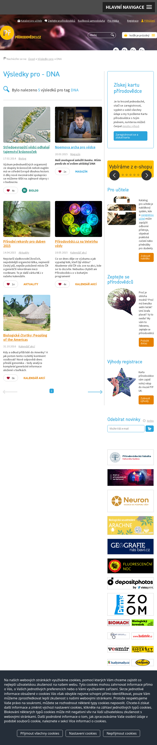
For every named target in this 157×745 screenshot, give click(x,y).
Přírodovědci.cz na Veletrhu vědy (76, 243)
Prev (114, 175)
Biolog (22, 158)
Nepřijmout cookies (122, 733)
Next (146, 175)
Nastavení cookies (83, 733)
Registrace (132, 20)
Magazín (75, 154)
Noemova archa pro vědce (75, 147)
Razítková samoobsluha (91, 20)
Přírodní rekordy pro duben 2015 (24, 243)
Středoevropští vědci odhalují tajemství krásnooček (26, 149)
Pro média (113, 20)
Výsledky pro (46, 59)
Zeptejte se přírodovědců (61, 20)
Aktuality (24, 252)
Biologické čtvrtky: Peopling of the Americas (25, 337)
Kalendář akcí (78, 252)
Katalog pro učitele (31, 20)
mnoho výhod (130, 126)
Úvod (31, 59)
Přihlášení (149, 20)
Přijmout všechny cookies (39, 733)
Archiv (150, 421)
